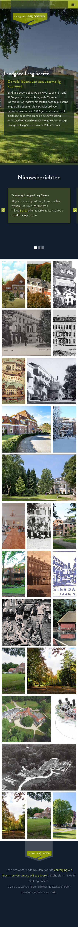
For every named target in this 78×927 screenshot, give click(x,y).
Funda (24, 210)
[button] (73, 4)
